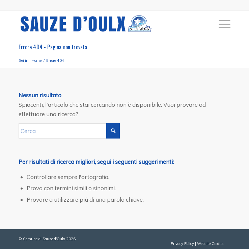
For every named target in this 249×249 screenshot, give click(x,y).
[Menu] (221, 24)
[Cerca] (69, 131)
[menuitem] (221, 24)
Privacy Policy (182, 243)
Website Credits (210, 243)
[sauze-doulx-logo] (103, 24)
